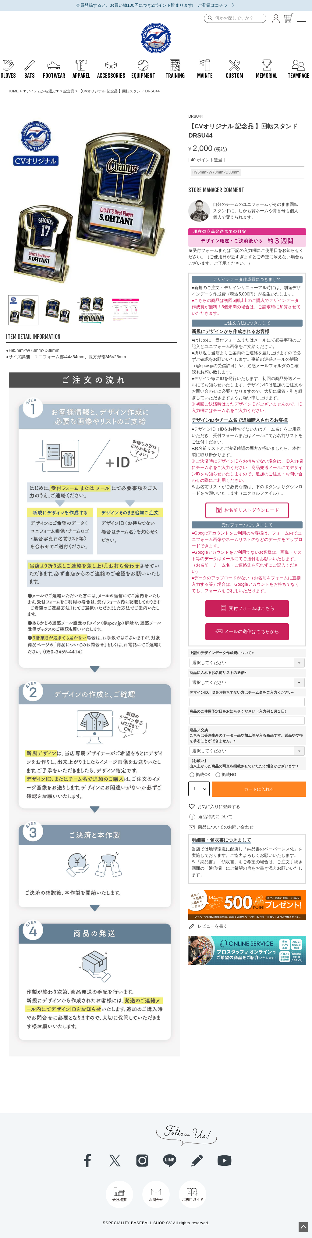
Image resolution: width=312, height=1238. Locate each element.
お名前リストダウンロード (251, 510)
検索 (209, 18)
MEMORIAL (266, 62)
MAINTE (205, 62)
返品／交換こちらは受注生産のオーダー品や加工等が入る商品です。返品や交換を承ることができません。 (246, 735)
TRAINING (175, 62)
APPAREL (81, 62)
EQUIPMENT (143, 62)
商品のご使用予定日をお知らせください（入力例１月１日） (239, 711)
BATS (29, 62)
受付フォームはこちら (252, 608)
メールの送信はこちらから (251, 631)
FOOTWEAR (54, 62)
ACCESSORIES (111, 62)
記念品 (68, 91)
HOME (13, 91)
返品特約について (215, 816)
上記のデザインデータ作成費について (222, 653)
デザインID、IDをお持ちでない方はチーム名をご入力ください (243, 692)
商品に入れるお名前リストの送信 (219, 673)
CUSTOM (234, 62)
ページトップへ (303, 1227)
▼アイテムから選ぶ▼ (41, 91)
